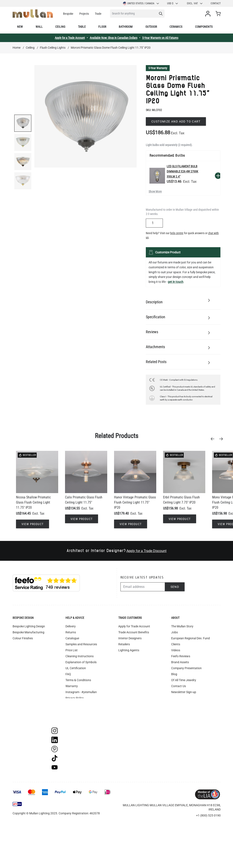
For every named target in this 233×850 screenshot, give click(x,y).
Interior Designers (130, 638)
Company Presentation (186, 668)
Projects (84, 13)
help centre (176, 233)
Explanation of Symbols (81, 662)
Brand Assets (180, 662)
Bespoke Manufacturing (28, 632)
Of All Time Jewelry (183, 680)
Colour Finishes (23, 638)
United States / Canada (141, 3)
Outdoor (151, 26)
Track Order (73, 716)
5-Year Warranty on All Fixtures (160, 37)
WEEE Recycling (75, 704)
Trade (98, 13)
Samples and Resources (81, 644)
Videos (175, 650)
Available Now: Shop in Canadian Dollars (113, 37)
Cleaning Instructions (79, 656)
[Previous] (213, 438)
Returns (70, 632)
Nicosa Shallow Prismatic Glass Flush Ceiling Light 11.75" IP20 (33, 502)
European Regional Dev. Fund (190, 638)
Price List (71, 650)
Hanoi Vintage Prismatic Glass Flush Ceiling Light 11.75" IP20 (135, 502)
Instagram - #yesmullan (81, 692)
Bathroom (126, 26)
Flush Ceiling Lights (52, 47)
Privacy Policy (74, 698)
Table (82, 26)
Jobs (174, 632)
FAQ (68, 674)
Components (204, 26)
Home (16, 47)
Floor (102, 26)
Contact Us (178, 686)
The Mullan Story (182, 626)
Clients (175, 644)
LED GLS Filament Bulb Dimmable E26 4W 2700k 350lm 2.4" (182, 171)
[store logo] (33, 13)
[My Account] (208, 13)
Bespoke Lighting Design (29, 626)
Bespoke (68, 13)
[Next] (222, 438)
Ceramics (175, 26)
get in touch (175, 281)
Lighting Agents (128, 650)
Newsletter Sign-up (183, 692)
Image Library (74, 710)
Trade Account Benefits (133, 632)
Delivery (70, 626)
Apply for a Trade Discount (146, 551)
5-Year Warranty (157, 68)
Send (175, 587)
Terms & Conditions (78, 680)
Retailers (124, 644)
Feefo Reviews (180, 656)
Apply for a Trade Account (70, 37)
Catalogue (72, 638)
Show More (155, 191)
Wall (39, 26)
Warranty (71, 686)
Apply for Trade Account (134, 626)
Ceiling (60, 26)
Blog (174, 674)
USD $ (172, 3)
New (20, 26)
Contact (216, 3)
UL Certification (75, 668)
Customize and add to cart (175, 121)
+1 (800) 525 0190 (208, 815)
